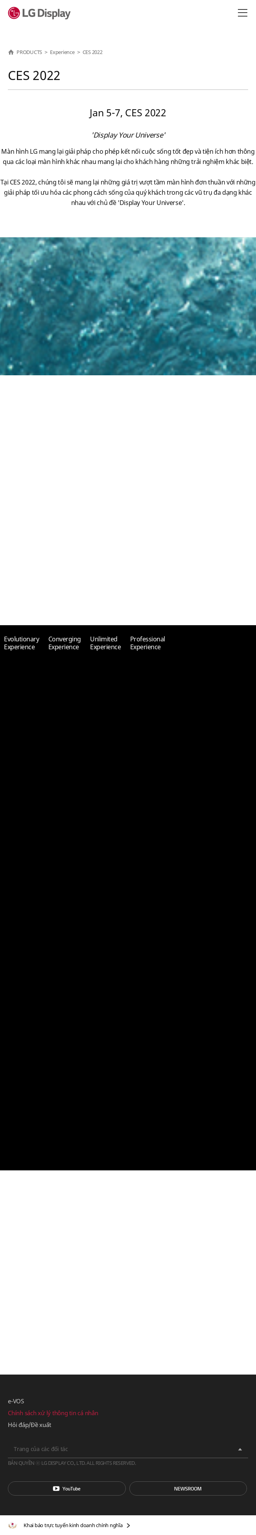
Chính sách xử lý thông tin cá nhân (53, 1413)
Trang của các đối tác (41, 1449)
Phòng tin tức (188, 1488)
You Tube (66, 1488)
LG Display (41, 13)
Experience (62, 52)
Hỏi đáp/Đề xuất (29, 1425)
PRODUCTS (29, 52)
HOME (11, 52)
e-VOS (16, 1401)
